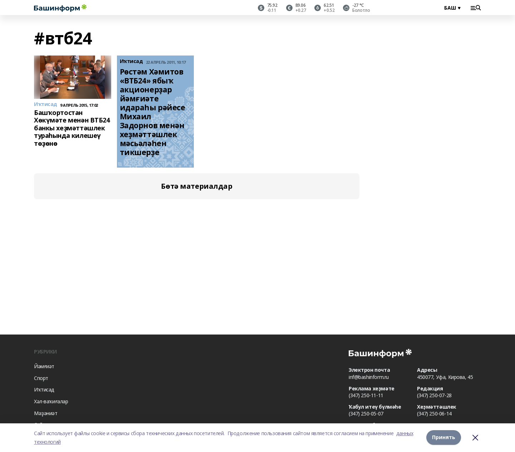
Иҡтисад (44, 389)
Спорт (41, 378)
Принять (443, 437)
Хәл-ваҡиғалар (51, 401)
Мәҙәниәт (46, 413)
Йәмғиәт (44, 366)
